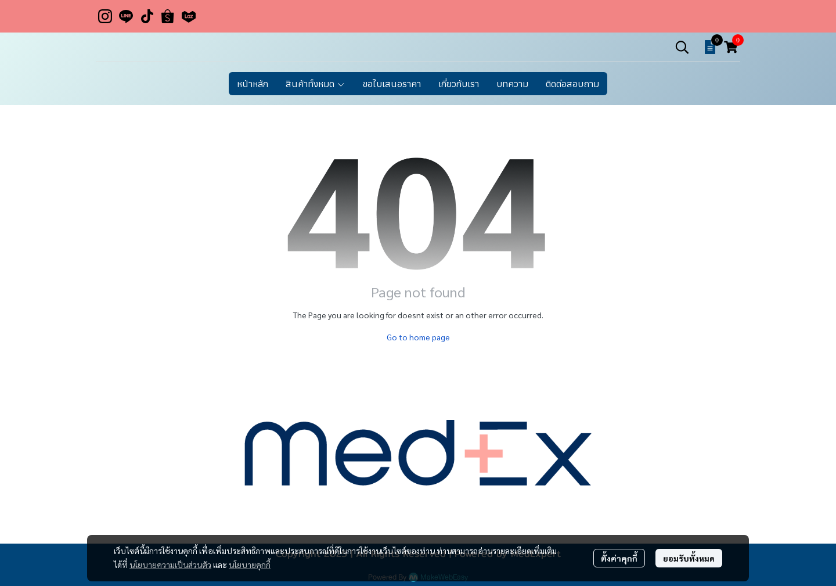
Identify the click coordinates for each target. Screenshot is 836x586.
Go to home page (418, 337)
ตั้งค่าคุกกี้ (619, 558)
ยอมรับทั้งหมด (689, 558)
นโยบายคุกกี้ (250, 564)
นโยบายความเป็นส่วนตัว (170, 564)
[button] (682, 47)
